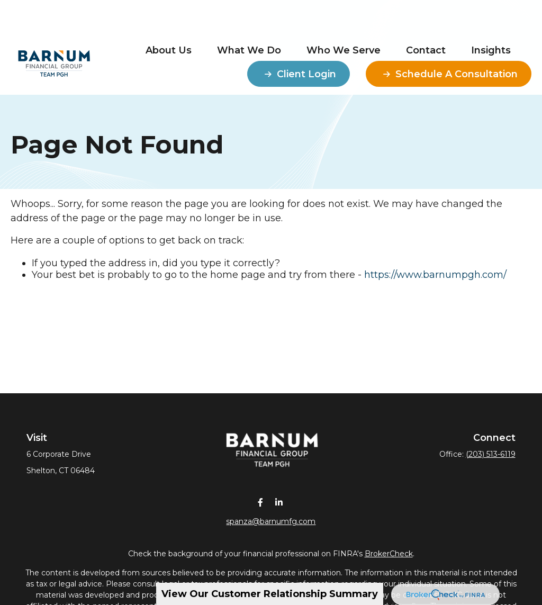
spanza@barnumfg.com (271, 521)
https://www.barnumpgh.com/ (435, 275)
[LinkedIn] (279, 501)
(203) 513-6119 (491, 454)
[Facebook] (261, 501)
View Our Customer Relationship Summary (269, 594)
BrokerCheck (389, 553)
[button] (168, 19)
